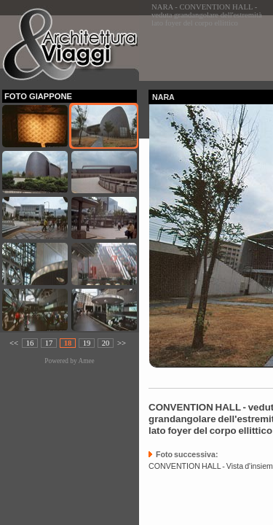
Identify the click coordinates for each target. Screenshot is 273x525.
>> (121, 343)
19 (87, 343)
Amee (86, 361)
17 (49, 343)
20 (106, 343)
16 (30, 343)
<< (13, 343)
